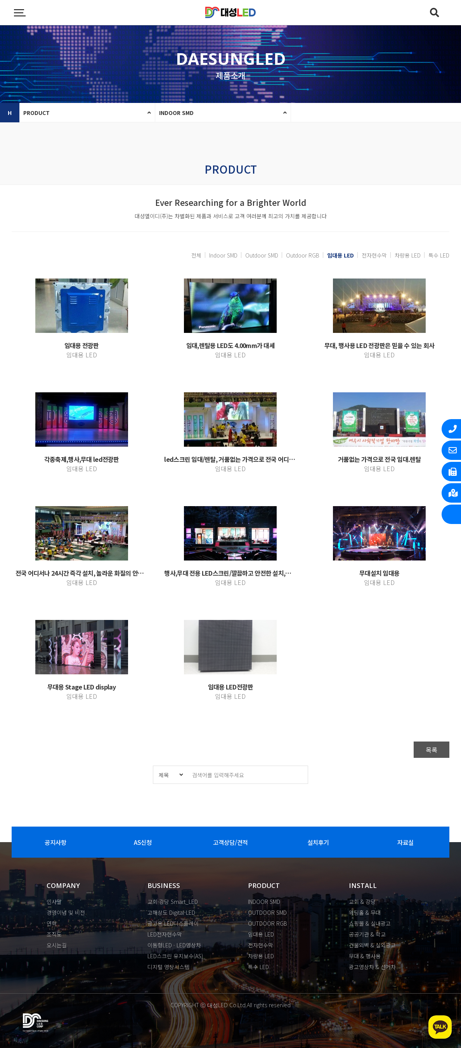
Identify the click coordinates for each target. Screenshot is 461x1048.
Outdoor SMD (261, 255)
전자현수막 (374, 255)
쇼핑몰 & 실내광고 (370, 923)
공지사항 (55, 842)
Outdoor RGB (302, 255)
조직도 (54, 934)
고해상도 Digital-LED (171, 912)
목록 (431, 749)
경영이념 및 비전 (66, 912)
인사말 (54, 901)
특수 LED (438, 255)
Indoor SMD (223, 255)
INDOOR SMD (176, 113)
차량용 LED (408, 255)
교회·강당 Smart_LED (172, 901)
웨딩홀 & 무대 (365, 912)
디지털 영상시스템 (168, 967)
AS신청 (143, 842)
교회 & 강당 (362, 901)
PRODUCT (36, 113)
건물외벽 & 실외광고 (372, 945)
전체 (196, 255)
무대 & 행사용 (365, 956)
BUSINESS (163, 885)
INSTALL (363, 885)
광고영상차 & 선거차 (372, 967)
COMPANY (63, 885)
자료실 (405, 842)
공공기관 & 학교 (367, 934)
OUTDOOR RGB (267, 923)
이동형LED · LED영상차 (174, 945)
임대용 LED (338, 255)
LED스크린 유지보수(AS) (175, 956)
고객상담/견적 (231, 842)
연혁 (52, 923)
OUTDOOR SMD (267, 912)
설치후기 (318, 842)
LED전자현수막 (164, 934)
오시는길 (57, 945)
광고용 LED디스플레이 (173, 923)
